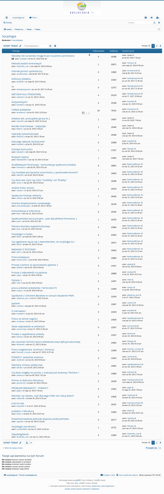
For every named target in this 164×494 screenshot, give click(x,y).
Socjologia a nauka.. (22, 234)
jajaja (18, 391)
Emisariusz (20, 167)
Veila (18, 283)
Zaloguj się (20, 22)
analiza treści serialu (23, 187)
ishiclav (19, 198)
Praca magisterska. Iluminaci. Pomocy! (33, 349)
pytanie (16, 303)
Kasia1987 (20, 406)
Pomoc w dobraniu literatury (27, 380)
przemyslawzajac (23, 206)
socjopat (23, 59)
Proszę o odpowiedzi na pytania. (30, 272)
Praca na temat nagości (24, 318)
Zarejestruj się (36, 22)
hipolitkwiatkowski (134, 318)
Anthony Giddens (21, 78)
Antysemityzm (19, 101)
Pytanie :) (17, 280)
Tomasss (130, 63)
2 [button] (156, 45)
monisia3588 (21, 429)
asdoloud (20, 97)
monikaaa (20, 321)
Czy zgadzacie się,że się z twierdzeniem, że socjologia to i (43, 241)
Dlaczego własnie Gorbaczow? (28, 141)
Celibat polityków (21, 109)
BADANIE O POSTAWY (24, 249)
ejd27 (18, 252)
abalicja (19, 267)
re (13, 86)
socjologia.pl (18, 17)
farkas (18, 414)
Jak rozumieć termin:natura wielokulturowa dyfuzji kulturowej (46, 341)
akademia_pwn (22, 298)
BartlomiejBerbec (134, 164)
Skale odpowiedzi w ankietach (28, 326)
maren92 (19, 121)
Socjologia (9, 36)
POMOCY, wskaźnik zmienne (27, 357)
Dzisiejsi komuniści (22, 149)
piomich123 (20, 383)
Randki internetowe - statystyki (29, 126)
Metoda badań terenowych (27, 63)
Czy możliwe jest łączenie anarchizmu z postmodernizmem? (45, 172)
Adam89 (19, 175)
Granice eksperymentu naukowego (31, 203)
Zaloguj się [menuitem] (152, 18)
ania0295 (20, 82)
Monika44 (20, 344)
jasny (18, 229)
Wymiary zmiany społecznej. (27, 364)
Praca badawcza (20, 257)
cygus (18, 275)
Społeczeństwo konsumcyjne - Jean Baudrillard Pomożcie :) (44, 218)
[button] (160, 46)
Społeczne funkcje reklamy (26, 195)
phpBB (77, 480)
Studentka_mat (22, 66)
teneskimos (20, 112)
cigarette (19, 421)
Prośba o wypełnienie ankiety (28, 334)
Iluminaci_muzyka (23, 352)
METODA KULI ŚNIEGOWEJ (26, 94)
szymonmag (21, 329)
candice (19, 190)
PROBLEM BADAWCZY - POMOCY (30, 388)
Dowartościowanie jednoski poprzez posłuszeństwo (40, 418)
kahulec (19, 368)
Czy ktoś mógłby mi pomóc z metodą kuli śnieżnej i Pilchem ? (45, 372)
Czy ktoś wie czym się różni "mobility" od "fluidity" (39, 180)
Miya (18, 214)
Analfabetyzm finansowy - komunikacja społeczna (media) (44, 164)
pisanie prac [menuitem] (96, 486)
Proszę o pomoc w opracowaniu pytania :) (35, 264)
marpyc (19, 291)
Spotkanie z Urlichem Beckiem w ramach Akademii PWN (43, 295)
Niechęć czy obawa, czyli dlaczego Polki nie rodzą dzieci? (43, 395)
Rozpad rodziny (20, 157)
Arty (76, 483)
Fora (34, 17)
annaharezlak (21, 74)
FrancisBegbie (17, 40)
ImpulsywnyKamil (134, 380)
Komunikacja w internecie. (26, 210)
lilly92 (18, 237)
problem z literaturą (23, 411)
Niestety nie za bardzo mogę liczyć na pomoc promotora (43, 55)
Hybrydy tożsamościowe (25, 133)
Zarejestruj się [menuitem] (158, 18)
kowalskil (20, 105)
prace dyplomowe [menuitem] (107, 486)
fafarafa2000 (21, 160)
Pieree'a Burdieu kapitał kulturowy (31, 226)
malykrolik (20, 398)
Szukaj (9, 22)
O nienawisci (19, 311)
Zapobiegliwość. (20, 434)
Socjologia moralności (24, 426)
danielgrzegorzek (134, 78)
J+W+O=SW (18, 403)
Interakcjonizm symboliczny (27, 71)
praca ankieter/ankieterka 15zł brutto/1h (34, 287)
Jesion (19, 183)
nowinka (19, 306)
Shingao (130, 149)
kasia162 (20, 136)
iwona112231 (21, 260)
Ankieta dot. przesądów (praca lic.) (31, 118)
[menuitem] (145, 17)
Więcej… (7, 18)
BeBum (19, 129)
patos (18, 221)
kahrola (19, 337)
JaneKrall (20, 360)
